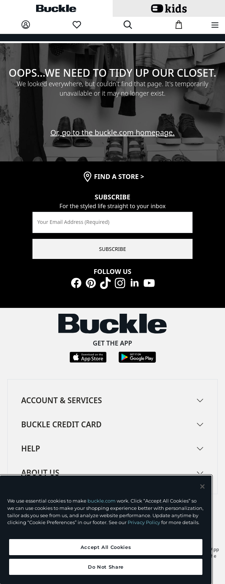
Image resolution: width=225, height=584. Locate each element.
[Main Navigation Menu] (215, 25)
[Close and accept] (202, 486)
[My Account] (26, 25)
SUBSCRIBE (112, 248)
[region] (106, 530)
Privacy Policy (144, 522)
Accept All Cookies (106, 547)
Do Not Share (106, 567)
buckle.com (102, 501)
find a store (119, 176)
